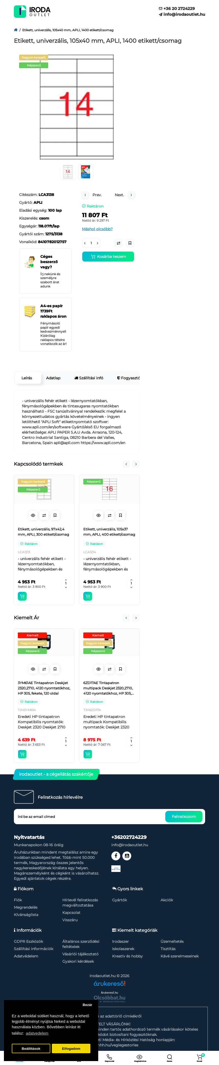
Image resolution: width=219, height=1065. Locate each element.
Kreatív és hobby (127, 956)
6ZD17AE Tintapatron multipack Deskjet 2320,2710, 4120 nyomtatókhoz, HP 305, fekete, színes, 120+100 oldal (108, 688)
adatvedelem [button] (37, 1033)
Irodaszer (120, 941)
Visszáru (70, 920)
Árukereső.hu (109, 992)
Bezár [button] (87, 1005)
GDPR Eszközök (28, 941)
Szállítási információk (33, 948)
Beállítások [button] (31, 1049)
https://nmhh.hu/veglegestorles (109, 1045)
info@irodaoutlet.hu (182, 14)
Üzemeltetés (172, 941)
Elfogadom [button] (71, 1049)
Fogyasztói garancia (137, 378)
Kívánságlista (26, 914)
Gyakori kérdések (78, 961)
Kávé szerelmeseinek (180, 956)
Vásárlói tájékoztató (80, 954)
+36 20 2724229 (177, 8)
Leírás (26, 378)
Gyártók (119, 900)
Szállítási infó (88, 378)
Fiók (18, 900)
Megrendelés (25, 907)
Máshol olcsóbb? (97, 229)
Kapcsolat (71, 912)
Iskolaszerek (123, 948)
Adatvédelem (26, 956)
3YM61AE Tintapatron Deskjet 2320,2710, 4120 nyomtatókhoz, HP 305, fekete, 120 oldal (44, 688)
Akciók (167, 900)
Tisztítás (168, 948)
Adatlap (53, 378)
